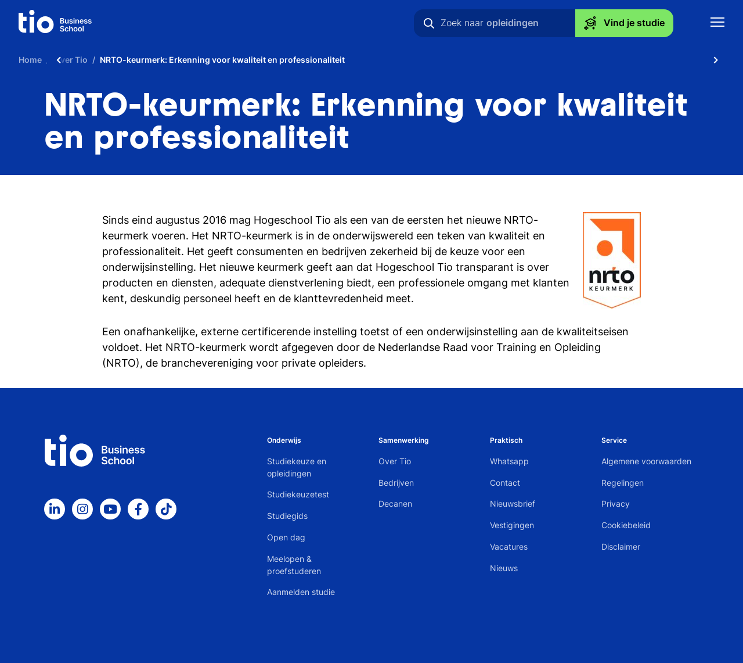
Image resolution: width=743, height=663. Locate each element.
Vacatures (509, 546)
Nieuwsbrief (512, 503)
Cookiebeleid (626, 525)
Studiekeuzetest (298, 494)
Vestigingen (512, 525)
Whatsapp (509, 461)
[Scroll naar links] (58, 59)
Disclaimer (620, 546)
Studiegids (287, 516)
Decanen (395, 503)
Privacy (615, 503)
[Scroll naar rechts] (715, 59)
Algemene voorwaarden (646, 461)
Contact (505, 483)
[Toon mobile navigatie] (717, 23)
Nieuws (504, 568)
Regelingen (622, 483)
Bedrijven (396, 483)
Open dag (286, 537)
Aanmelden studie (301, 592)
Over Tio (394, 461)
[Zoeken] (428, 23)
